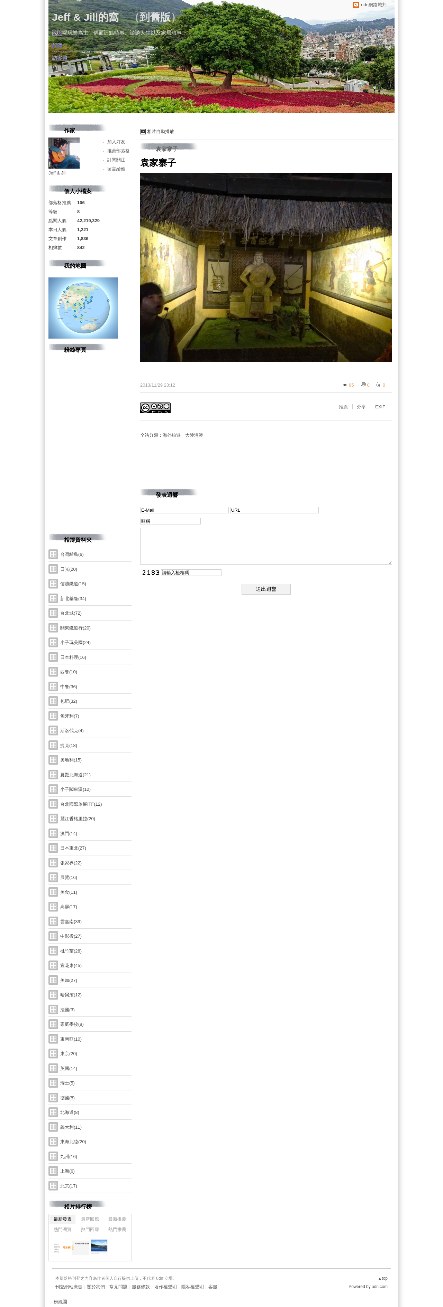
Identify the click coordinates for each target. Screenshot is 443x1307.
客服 (212, 1286)
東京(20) (68, 1053)
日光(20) (68, 569)
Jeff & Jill (57, 173)
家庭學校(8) (72, 1024)
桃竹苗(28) (71, 951)
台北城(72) (71, 613)
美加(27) (68, 980)
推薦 (343, 406)
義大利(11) (71, 1127)
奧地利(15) (71, 760)
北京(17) (68, 1185)
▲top (383, 1278)
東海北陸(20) (73, 1141)
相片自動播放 (160, 131)
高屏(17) (68, 906)
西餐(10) (68, 671)
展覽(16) (68, 877)
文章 (57, 33)
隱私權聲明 (192, 1286)
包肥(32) (68, 701)
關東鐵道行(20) (75, 628)
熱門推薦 (117, 1229)
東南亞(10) (71, 1039)
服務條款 (141, 1286)
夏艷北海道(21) (75, 774)
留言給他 (116, 168)
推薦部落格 (118, 150)
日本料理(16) (73, 657)
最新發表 (63, 1219)
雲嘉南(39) (71, 921)
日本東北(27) (73, 848)
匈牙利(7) (69, 716)
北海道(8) (69, 1112)
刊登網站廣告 (68, 1286)
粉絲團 (60, 1301)
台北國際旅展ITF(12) (81, 804)
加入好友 (116, 141)
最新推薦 (117, 1219)
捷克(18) (68, 745)
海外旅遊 (172, 435)
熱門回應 (90, 1229)
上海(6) (67, 1171)
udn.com (380, 1286)
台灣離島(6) (72, 554)
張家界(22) (71, 862)
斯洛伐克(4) (72, 730)
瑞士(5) (67, 1083)
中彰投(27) (71, 936)
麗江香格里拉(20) (77, 818)
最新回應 (90, 1219)
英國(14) (68, 1068)
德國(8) (67, 1097)
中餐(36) (68, 686)
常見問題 (118, 1286)
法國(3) (67, 1009)
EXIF (380, 406)
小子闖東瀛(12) (75, 789)
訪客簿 (59, 58)
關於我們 (96, 1286)
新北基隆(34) (73, 598)
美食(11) (68, 892)
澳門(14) (68, 833)
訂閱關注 (116, 159)
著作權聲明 (165, 1286)
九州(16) (68, 1156)
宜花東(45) (71, 965)
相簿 (57, 45)
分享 (361, 406)
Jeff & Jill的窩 (85, 17)
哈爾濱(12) (71, 994)
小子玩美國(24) (75, 642)
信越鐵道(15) (73, 583)
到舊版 (155, 17)
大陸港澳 (194, 435)
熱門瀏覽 (63, 1229)
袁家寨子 (167, 149)
